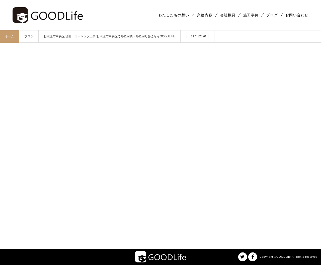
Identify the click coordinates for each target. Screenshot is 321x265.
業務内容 (204, 15)
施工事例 (251, 15)
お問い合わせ (296, 15)
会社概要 (227, 15)
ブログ (272, 15)
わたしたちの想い (173, 15)
